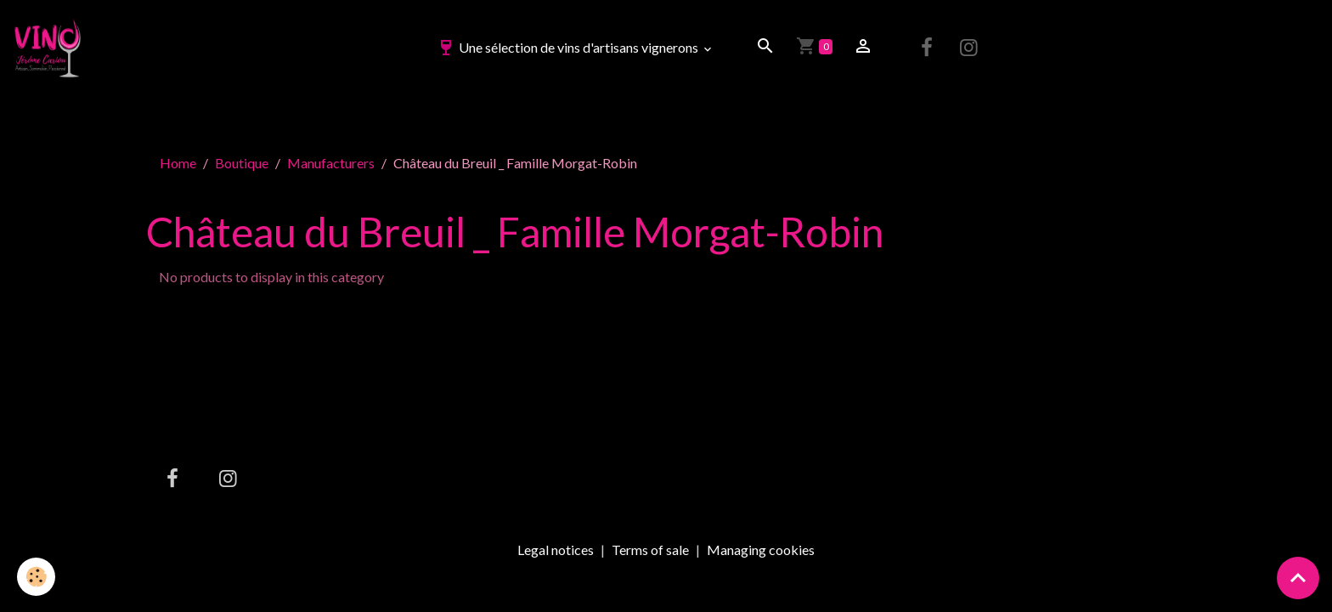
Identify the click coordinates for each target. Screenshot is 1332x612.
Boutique (241, 163)
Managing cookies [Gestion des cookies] (761, 550)
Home (178, 163)
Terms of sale (650, 549)
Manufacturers (331, 163)
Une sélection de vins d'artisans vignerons (568, 47)
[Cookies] (36, 577)
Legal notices (555, 549)
